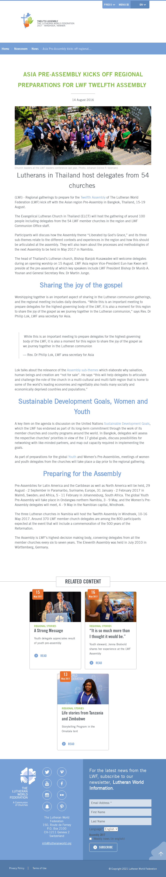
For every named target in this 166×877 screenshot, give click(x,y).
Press (107, 4)
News (35, 49)
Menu (123, 4)
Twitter (47, 772)
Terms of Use (39, 868)
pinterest (61, 806)
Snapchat (47, 806)
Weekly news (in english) (109, 838)
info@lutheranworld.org (56, 843)
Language (96, 829)
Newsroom (20, 49)
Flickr (61, 795)
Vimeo (61, 772)
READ (43, 655)
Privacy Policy (16, 868)
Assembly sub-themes (82, 370)
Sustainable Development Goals (127, 423)
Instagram (47, 795)
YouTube (47, 783)
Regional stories (45, 626)
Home (5, 49)
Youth (72, 457)
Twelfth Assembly (93, 197)
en (141, 4)
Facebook (61, 783)
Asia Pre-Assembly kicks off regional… (67, 49)
